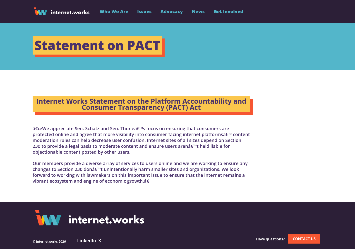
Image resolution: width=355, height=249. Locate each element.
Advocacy (172, 11)
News (198, 11)
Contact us (304, 238)
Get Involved (228, 11)
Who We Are (114, 11)
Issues (144, 11)
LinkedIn (86, 240)
